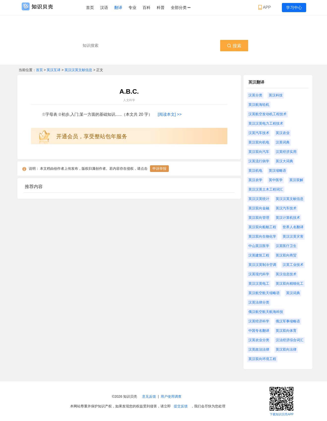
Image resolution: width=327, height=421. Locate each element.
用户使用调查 (171, 396)
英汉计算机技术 (288, 218)
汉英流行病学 (258, 161)
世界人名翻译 (293, 227)
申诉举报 (159, 168)
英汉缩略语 (277, 170)
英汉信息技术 (286, 274)
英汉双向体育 (286, 331)
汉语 (104, 7)
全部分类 (180, 7)
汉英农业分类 (258, 340)
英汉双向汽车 (258, 152)
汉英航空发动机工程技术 (267, 114)
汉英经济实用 (286, 152)
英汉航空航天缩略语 (264, 293)
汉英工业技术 (293, 265)
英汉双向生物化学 (262, 236)
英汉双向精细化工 (289, 283)
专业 (132, 7)
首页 (90, 7)
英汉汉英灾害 (293, 236)
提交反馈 (181, 406)
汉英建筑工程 (258, 255)
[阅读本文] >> (169, 114)
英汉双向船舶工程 (262, 227)
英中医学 (276, 180)
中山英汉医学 (258, 246)
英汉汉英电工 (258, 283)
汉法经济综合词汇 (289, 340)
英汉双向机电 (258, 142)
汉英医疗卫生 (286, 246)
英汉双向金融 (258, 208)
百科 (146, 7)
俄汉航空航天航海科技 (265, 312)
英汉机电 (255, 170)
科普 (161, 7)
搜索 (234, 45)
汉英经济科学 (258, 321)
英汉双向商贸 (286, 255)
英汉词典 (293, 293)
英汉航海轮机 (258, 105)
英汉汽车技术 (286, 208)
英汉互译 (54, 70)
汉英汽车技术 (258, 133)
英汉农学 (255, 180)
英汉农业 (283, 133)
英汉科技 (276, 95)
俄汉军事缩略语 (288, 321)
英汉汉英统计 (258, 199)
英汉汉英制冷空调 (262, 265)
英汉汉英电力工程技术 (265, 123)
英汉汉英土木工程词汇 (265, 189)
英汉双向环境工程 (262, 359)
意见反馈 (149, 396)
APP (265, 7)
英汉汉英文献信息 (78, 70)
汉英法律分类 (258, 302)
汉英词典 (283, 142)
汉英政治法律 (258, 349)
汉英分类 (255, 95)
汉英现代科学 (258, 274)
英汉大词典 (284, 161)
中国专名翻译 (258, 331)
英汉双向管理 (258, 218)
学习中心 (294, 7)
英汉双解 (296, 180)
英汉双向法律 (286, 349)
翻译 (118, 7)
